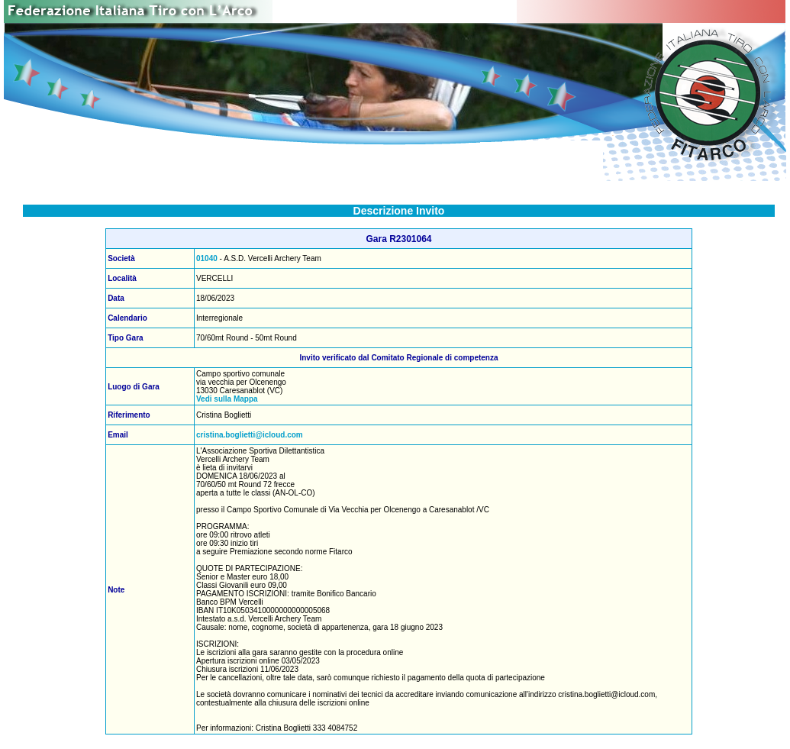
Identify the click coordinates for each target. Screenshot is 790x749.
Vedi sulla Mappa (227, 399)
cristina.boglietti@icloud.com (249, 435)
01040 (207, 258)
